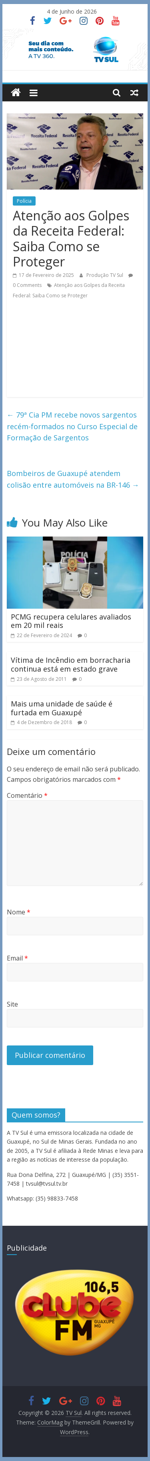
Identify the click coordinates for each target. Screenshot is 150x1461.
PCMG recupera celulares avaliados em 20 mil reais (71, 621)
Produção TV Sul (105, 275)
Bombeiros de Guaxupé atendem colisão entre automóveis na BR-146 (73, 479)
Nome (18, 912)
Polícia (24, 201)
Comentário (27, 795)
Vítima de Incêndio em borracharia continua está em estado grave (70, 664)
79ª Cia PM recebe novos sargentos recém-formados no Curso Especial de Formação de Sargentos (72, 426)
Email (17, 958)
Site (12, 1004)
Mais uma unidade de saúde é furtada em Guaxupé (61, 708)
